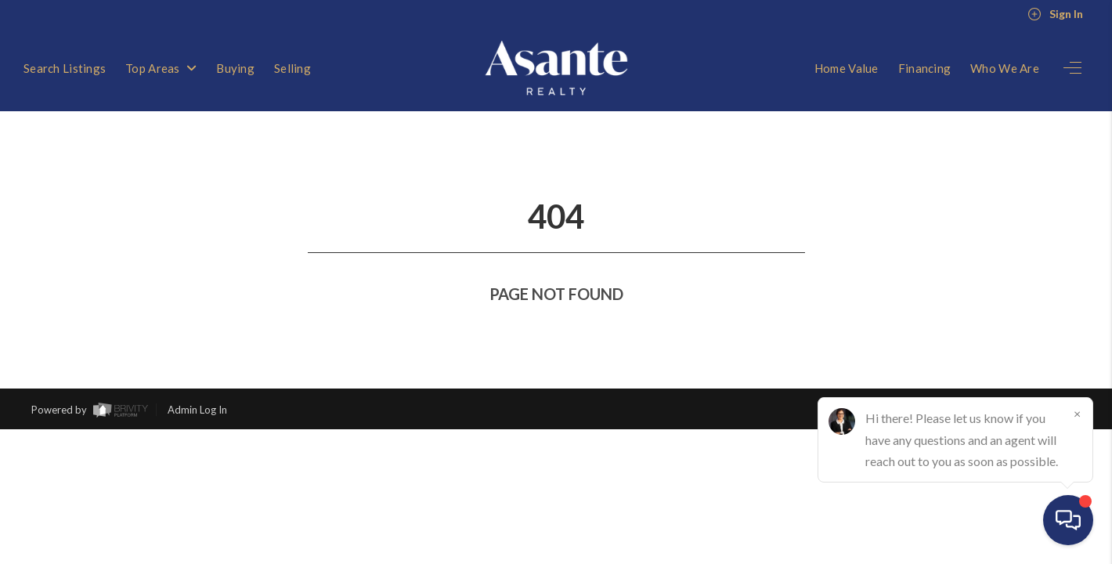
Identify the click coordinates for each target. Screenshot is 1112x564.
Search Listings (64, 68)
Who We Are (1004, 68)
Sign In (1055, 14)
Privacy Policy (910, 381)
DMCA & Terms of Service (1021, 381)
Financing (924, 68)
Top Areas (161, 68)
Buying (235, 68)
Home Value (846, 68)
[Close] (1076, 413)
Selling (292, 68)
